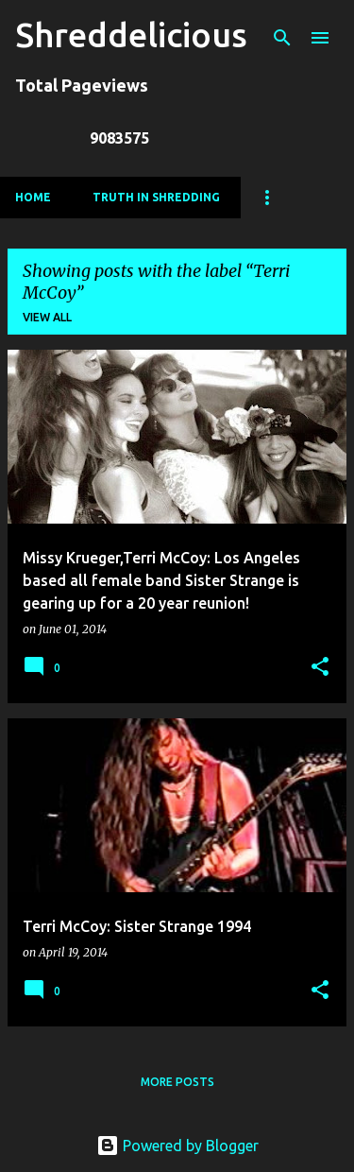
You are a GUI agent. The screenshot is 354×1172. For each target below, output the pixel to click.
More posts (177, 1082)
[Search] (282, 37)
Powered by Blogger (177, 1145)
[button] (320, 668)
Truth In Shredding (156, 197)
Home (33, 197)
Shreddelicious (131, 34)
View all (47, 317)
